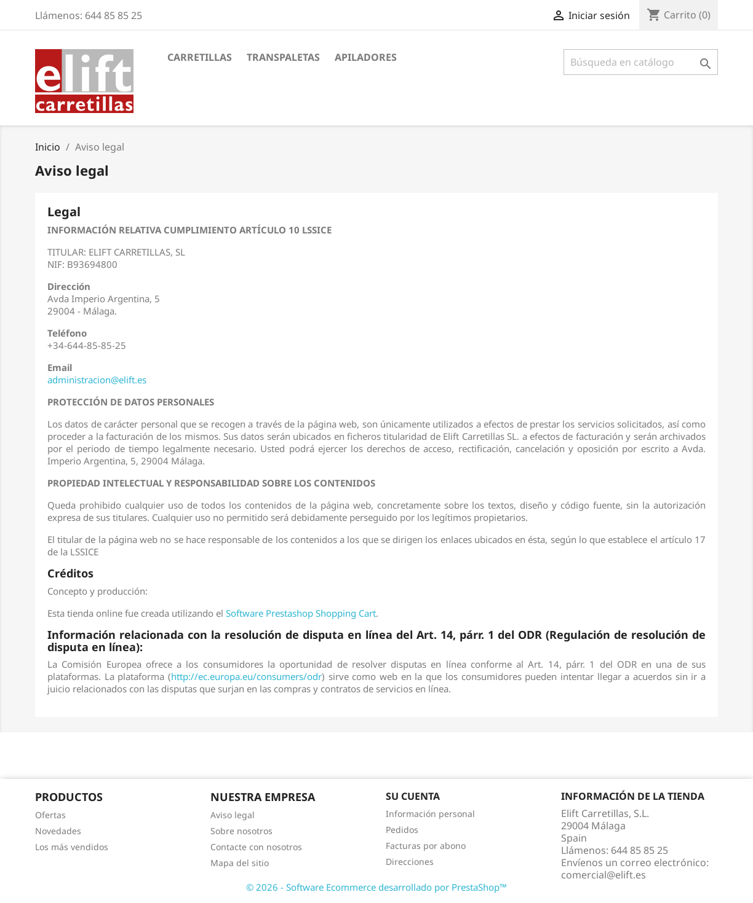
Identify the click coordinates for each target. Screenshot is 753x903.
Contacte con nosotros (256, 847)
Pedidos (402, 829)
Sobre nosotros (241, 831)
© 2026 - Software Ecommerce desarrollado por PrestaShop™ (376, 887)
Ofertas (50, 815)
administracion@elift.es (96, 379)
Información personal (430, 813)
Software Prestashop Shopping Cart (301, 613)
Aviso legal (232, 815)
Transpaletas (283, 57)
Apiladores (366, 57)
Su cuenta (413, 796)
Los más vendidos (71, 847)
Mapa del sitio (239, 863)
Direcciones (410, 861)
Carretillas (199, 57)
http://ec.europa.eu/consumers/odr (246, 676)
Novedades (58, 831)
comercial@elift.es (603, 875)
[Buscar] (641, 62)
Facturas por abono (426, 845)
